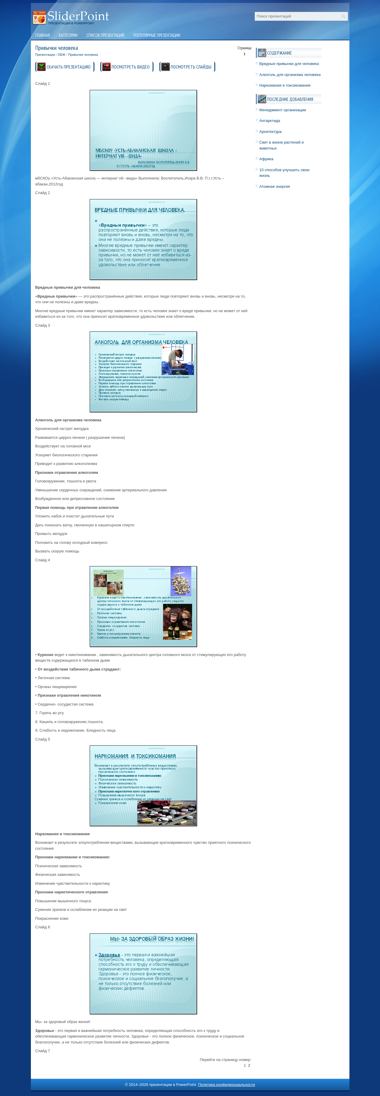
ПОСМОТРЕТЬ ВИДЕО (131, 66)
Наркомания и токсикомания (285, 85)
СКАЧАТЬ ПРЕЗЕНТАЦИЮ (69, 66)
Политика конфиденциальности (226, 1084)
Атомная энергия (274, 186)
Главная (42, 35)
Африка (266, 159)
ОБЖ (61, 54)
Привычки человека (83, 54)
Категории (68, 35)
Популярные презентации (156, 35)
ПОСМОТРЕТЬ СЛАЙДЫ (191, 67)
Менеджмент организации (282, 110)
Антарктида (269, 120)
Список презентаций (105, 35)
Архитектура (270, 131)
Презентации (45, 54)
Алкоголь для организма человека (290, 74)
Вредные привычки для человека (289, 63)
